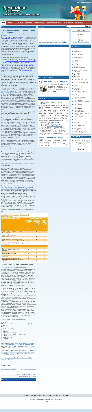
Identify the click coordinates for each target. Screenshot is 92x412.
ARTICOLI (10, 23)
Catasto (76, 61)
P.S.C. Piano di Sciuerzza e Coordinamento (81, 83)
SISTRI (76, 129)
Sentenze (76, 121)
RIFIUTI (76, 94)
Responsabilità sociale (79, 92)
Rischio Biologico (78, 95)
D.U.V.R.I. (76, 64)
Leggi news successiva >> (28, 369)
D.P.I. (75, 63)
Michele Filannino (50, 401)
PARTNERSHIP (68, 23)
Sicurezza (76, 122)
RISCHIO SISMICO (79, 112)
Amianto (76, 55)
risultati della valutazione (9, 267)
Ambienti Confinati (78, 54)
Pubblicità (33, 395)
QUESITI (76, 89)
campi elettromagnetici (10, 45)
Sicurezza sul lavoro (79, 128)
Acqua (75, 50)
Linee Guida (77, 73)
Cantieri (76, 60)
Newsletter (66, 395)
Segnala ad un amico (55, 395)
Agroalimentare (78, 51)
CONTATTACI (79, 23)
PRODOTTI (28, 23)
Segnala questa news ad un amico (26, 374)
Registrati (75, 41)
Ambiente (76, 52)
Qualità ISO (77, 88)
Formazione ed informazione (81, 69)
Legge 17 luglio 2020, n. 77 (54, 126)
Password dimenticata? (83, 41)
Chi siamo (26, 395)
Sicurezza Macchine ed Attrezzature (79, 126)
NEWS (3, 23)
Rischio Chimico (78, 98)
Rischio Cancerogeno (79, 97)
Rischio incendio (78, 104)
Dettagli (41, 93)
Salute (75, 119)
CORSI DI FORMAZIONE (54, 23)
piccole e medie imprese (24, 70)
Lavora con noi (42, 395)
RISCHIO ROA (78, 109)
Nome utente (80, 30)
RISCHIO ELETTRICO (80, 100)
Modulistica (77, 76)
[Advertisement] (40, 386)
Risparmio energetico (79, 118)
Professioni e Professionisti (81, 87)
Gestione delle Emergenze (80, 70)
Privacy (76, 85)
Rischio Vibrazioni (78, 116)
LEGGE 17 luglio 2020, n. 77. (49, 123)
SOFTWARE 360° (39, 23)
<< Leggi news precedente (8, 369)
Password (81, 34)
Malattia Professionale (80, 75)
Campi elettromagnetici (25, 34)
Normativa (76, 78)
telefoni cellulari (30, 279)
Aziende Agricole (78, 57)
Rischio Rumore (78, 110)
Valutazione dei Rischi (79, 132)
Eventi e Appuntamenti (79, 67)
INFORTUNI (77, 72)
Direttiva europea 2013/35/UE (14, 38)
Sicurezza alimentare (79, 124)
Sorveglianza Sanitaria (79, 131)
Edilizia (75, 66)
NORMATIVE (19, 23)
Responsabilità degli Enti (80, 91)
